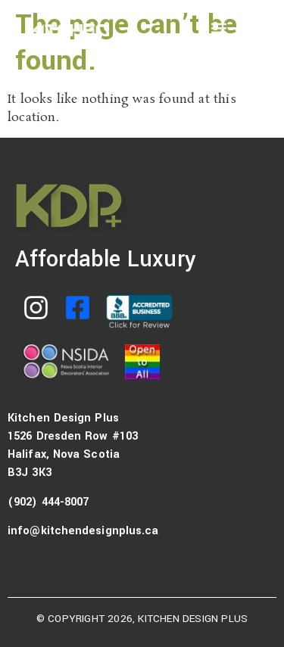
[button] (218, 27)
